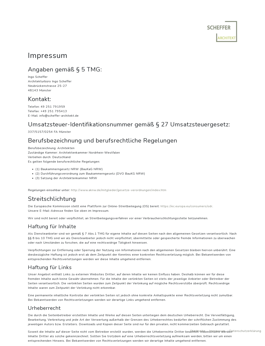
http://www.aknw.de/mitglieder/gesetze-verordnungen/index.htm (118, 190)
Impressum (217, 331)
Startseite (198, 331)
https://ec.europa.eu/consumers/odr (186, 206)
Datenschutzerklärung (245, 331)
